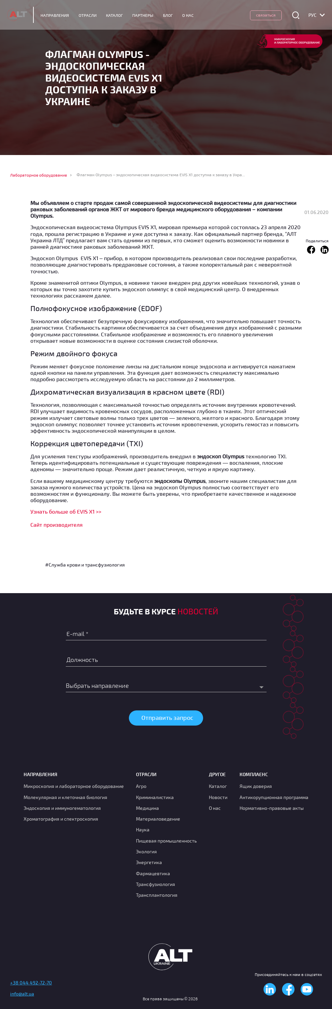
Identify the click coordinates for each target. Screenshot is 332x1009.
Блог (171, 15)
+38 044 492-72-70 (31, 981)
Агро (141, 785)
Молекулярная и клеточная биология (65, 795)
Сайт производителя (56, 524)
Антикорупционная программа (274, 795)
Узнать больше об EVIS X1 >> (65, 511)
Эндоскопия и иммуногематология (62, 806)
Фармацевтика (153, 872)
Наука (142, 828)
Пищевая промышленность (166, 839)
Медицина (147, 806)
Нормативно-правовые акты (272, 806)
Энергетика (149, 861)
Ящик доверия (256, 785)
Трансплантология (156, 893)
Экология (146, 850)
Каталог (118, 15)
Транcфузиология (155, 883)
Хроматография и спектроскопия (61, 817)
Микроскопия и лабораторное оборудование (74, 785)
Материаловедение (158, 817)
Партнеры (146, 15)
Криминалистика (155, 795)
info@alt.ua (22, 992)
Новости (218, 795)
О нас (215, 806)
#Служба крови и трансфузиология (85, 565)
